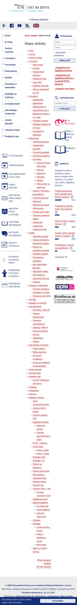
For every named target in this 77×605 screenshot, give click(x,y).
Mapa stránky (66, 596)
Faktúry (36, 341)
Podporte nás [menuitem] (12, 136)
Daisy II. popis (43, 454)
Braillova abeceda (41, 86)
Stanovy (40, 170)
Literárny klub (35, 373)
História (36, 68)
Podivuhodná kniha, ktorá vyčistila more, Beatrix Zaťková (64, 194)
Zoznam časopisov (41, 289)
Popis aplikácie (43, 510)
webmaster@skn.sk (24, 596)
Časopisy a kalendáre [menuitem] (11, 86)
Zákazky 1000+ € (40, 327)
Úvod (27, 36)
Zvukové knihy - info (42, 489)
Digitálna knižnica (36, 397)
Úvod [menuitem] (7, 35)
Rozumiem (57, 601)
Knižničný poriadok (41, 156)
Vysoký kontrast (4, 26)
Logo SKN (37, 82)
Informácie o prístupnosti (47, 596)
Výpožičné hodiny (40, 271)
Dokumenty (34, 138)
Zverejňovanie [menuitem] (12, 104)
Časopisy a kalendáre (38, 285)
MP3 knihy (41, 545)
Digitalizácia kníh (40, 499)
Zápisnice (41, 173)
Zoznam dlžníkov (40, 331)
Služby (32, 233)
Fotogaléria (34, 390)
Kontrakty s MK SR (41, 310)
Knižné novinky (35, 58)
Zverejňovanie (35, 306)
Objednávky (38, 338)
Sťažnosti (37, 201)
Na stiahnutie (42, 506)
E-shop (32, 54)
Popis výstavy (39, 348)
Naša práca (38, 65)
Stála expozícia (39, 352)
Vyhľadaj (64, 109)
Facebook (12, 26)
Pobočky (36, 282)
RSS (27, 26)
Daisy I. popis (43, 450)
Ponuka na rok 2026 (42, 296)
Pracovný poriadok (41, 152)
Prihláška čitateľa (40, 121)
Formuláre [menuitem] (10, 64)
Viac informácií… (16, 602)
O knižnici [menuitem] (10, 58)
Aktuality (40, 177)
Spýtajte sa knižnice (37, 303)
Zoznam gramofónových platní (43, 436)
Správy (40, 180)
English (36, 26)
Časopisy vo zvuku (41, 292)
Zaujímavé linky (40, 229)
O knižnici (33, 61)
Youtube (19, 26)
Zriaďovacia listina (41, 142)
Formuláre (33, 96)
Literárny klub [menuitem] (12, 130)
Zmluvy (36, 334)
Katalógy (32, 387)
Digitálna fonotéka (41, 422)
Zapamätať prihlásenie (60, 54)
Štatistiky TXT (39, 461)
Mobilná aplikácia (40, 503)
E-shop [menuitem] (8, 42)
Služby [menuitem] (8, 77)
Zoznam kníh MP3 (41, 405)
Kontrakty (37, 159)
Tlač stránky (45, 567)
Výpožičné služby (40, 236)
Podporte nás (35, 376)
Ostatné (34, 36)
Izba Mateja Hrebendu (38, 345)
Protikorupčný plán (41, 212)
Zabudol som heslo (65, 89)
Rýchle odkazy (38, 20)
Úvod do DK (38, 485)
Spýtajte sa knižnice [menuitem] (11, 96)
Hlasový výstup (39, 482)
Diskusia (32, 394)
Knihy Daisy (38, 447)
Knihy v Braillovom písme (41, 537)
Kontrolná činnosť (40, 198)
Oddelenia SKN (40, 79)
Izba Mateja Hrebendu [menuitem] (11, 112)
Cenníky (32, 299)
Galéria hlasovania (41, 471)
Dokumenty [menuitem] (11, 71)
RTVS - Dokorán (40, 443)
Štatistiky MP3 (39, 457)
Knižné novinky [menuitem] (9, 50)
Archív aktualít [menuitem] (9, 122)
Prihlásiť (64, 60)
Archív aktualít (35, 369)
